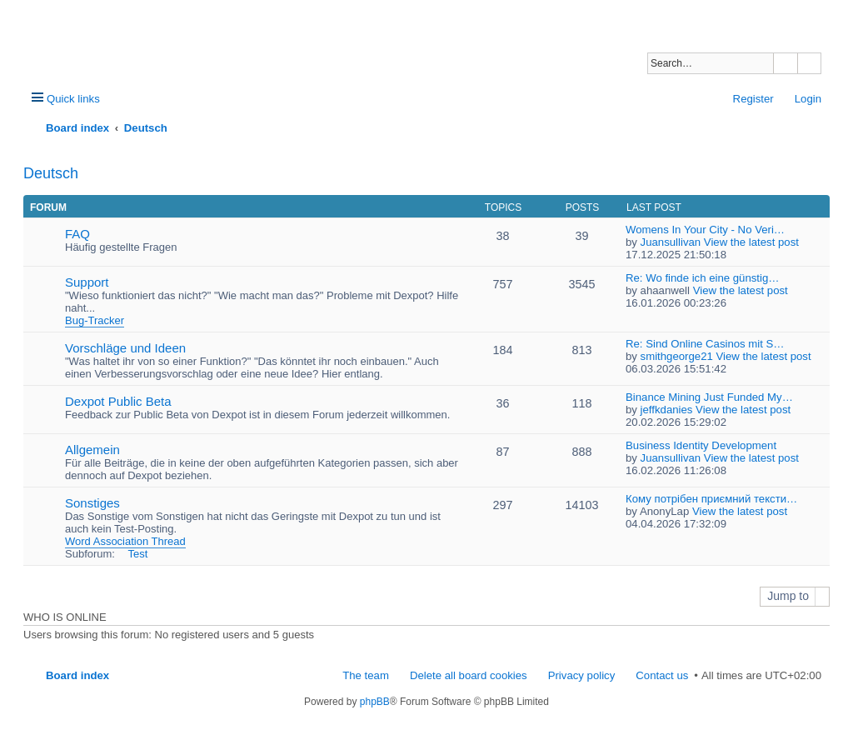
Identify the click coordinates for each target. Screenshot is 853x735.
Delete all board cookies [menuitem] (468, 675)
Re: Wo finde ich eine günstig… (702, 278)
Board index (77, 675)
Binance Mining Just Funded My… (709, 397)
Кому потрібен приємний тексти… (711, 498)
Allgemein (92, 449)
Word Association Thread (125, 541)
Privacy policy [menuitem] (582, 675)
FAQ (77, 234)
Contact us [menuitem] (662, 675)
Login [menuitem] (808, 98)
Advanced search (809, 63)
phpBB (375, 702)
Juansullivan (671, 242)
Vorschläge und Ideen (125, 348)
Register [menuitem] (753, 98)
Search (785, 63)
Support (87, 282)
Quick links (73, 98)
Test (138, 554)
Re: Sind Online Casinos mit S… (705, 344)
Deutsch (50, 173)
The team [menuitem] (365, 675)
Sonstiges (92, 503)
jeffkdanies (667, 409)
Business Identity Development (701, 445)
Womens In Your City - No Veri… (705, 229)
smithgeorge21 (677, 356)
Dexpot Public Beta (118, 401)
